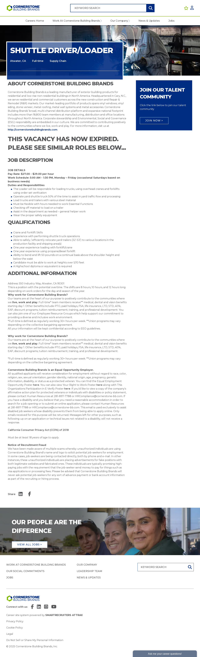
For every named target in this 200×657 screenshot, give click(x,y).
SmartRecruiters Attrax (64, 615)
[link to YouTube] (54, 607)
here (36, 384)
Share (11, 494)
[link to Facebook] (32, 607)
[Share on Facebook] (29, 494)
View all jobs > (29, 544)
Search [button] (150, 8)
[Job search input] (108, 8)
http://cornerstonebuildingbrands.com (32, 129)
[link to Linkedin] (39, 607)
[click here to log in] (192, 8)
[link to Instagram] (46, 607)
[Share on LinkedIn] (21, 494)
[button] (101, 20)
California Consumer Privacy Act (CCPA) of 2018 (38, 430)
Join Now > (154, 120)
